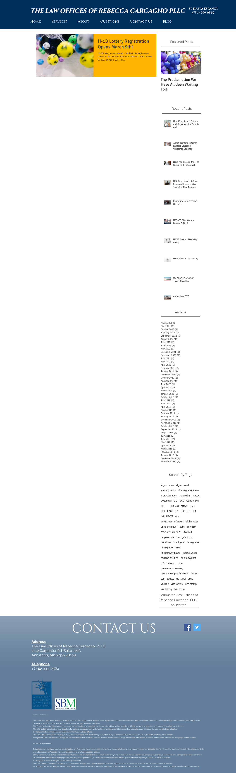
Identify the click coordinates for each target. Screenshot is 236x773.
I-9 (176, 511)
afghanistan (192, 521)
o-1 (163, 563)
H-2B (192, 506)
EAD (182, 501)
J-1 (189, 511)
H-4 (163, 511)
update (170, 579)
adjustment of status (172, 521)
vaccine (165, 584)
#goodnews (167, 485)
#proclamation (169, 495)
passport (171, 563)
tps (162, 579)
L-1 (194, 511)
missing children (169, 558)
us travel (181, 579)
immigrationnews (170, 553)
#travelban (185, 495)
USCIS (169, 516)
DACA (196, 495)
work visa (179, 589)
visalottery (166, 589)
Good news (192, 501)
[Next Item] (195, 63)
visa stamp (191, 584)
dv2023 (187, 532)
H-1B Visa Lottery (177, 506)
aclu (177, 516)
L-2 (162, 516)
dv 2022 (165, 532)
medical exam (189, 553)
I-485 (170, 511)
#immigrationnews (188, 490)
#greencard (182, 485)
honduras (166, 542)
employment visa (170, 537)
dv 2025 (176, 532)
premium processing (172, 568)
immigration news (170, 547)
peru (180, 563)
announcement (169, 527)
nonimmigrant (188, 558)
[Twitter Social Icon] (197, 627)
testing (194, 573)
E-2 (175, 501)
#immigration (168, 490)
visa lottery (177, 584)
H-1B (163, 506)
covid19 (191, 527)
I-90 (183, 511)
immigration (193, 542)
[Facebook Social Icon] (187, 627)
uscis (190, 579)
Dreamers (166, 501)
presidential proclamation (175, 573)
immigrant (179, 542)
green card (187, 537)
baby (182, 527)
